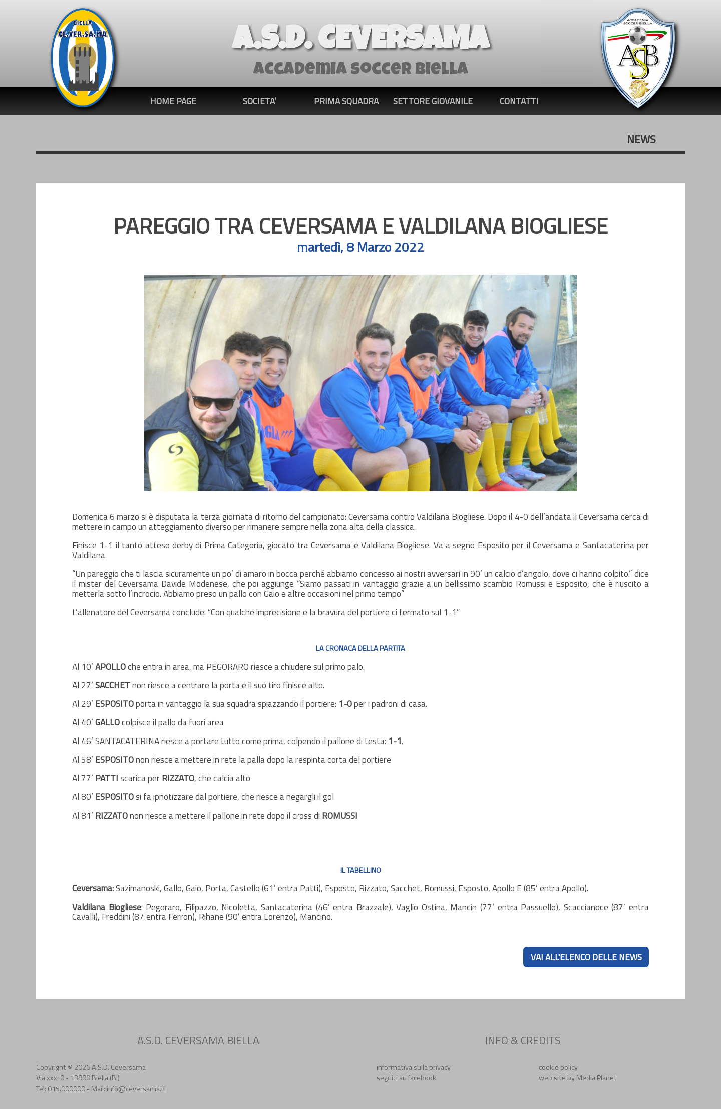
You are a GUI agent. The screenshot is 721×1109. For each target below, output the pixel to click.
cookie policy (558, 1067)
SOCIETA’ (259, 101)
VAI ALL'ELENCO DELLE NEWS (586, 957)
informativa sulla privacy (414, 1067)
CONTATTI (519, 101)
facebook (422, 1077)
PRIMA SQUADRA (346, 101)
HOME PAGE (173, 101)
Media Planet (596, 1077)
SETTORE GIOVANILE (433, 101)
